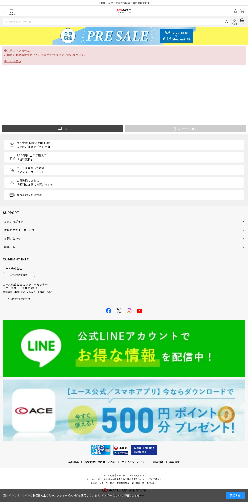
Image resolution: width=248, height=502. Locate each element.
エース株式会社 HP (19, 274)
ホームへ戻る (12, 61)
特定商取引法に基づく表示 (100, 462)
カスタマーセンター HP (19, 298)
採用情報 (174, 462)
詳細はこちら (131, 495)
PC (62, 129)
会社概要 (73, 462)
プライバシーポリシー (134, 462)
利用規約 (158, 462)
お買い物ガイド (14, 221)
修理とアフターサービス (19, 230)
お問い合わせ (12, 238)
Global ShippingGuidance (144, 449)
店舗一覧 (9, 247)
